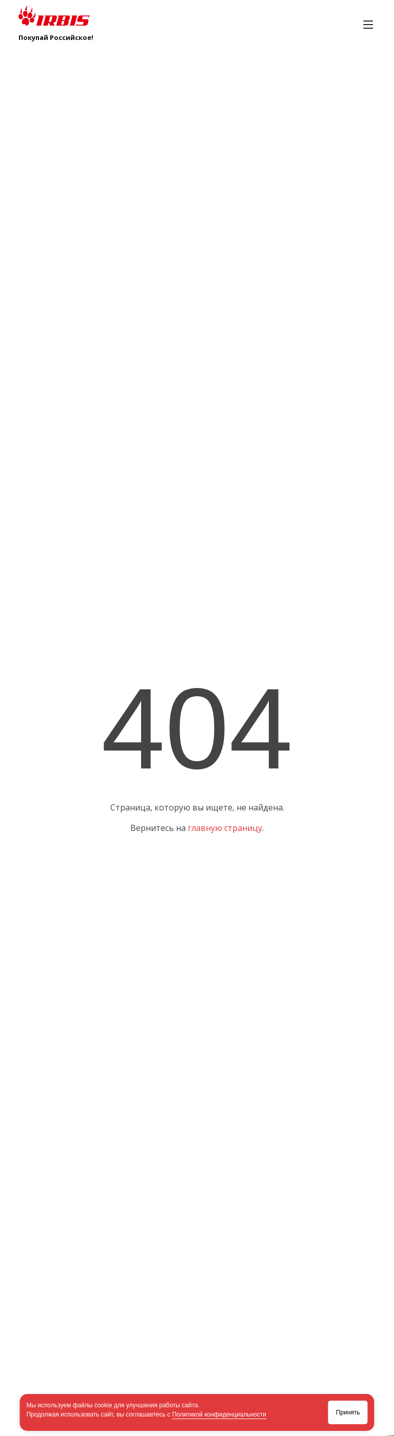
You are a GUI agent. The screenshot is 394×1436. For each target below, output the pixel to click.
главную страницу (225, 828)
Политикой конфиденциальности (219, 1414)
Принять (348, 1412)
